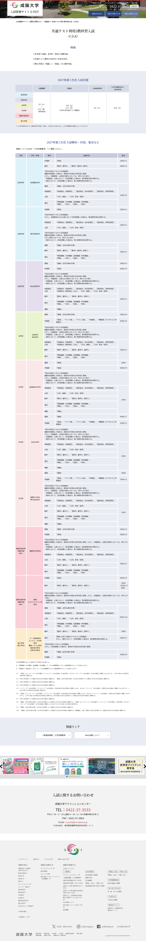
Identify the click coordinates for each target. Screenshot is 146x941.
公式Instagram (85, 926)
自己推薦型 (88, 880)
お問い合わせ (121, 3)
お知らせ (36, 859)
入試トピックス (68, 868)
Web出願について (68, 902)
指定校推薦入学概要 (114, 883)
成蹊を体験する (47, 864)
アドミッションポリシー (71, 875)
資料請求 (134, 6)
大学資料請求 (22, 911)
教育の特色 (22, 873)
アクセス (108, 3)
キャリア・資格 (24, 887)
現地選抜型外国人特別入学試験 (94, 886)
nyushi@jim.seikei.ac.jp (76, 822)
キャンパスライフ (24, 884)
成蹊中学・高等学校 (59, 935)
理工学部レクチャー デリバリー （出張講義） (50, 878)
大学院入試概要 (112, 900)
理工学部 (21, 903)
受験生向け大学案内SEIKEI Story (24, 869)
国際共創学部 (23, 900)
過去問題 (65, 910)
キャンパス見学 (45, 874)
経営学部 (21, 892)
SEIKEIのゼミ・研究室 (25, 906)
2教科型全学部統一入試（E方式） (73, 883)
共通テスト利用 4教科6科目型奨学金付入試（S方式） (73, 892)
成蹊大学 (96, 3)
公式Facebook (105, 926)
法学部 (21, 895)
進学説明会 (44, 871)
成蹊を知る (22, 864)
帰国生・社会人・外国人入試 (94, 883)
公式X (62, 926)
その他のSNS (123, 926)
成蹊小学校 (47, 935)
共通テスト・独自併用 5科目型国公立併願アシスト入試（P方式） (72, 897)
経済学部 (21, 890)
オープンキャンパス (48, 868)
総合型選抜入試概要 (91, 875)
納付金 (21, 876)
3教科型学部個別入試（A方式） (72, 880)
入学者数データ (24, 917)
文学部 (21, 898)
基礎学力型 (88, 878)
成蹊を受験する (69, 864)
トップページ (23, 859)
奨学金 (21, 879)
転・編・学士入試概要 (114, 891)
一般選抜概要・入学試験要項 (72, 878)
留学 (20, 881)
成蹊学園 (38, 935)
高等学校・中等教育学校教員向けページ (115, 909)
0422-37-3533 (119, 6)
